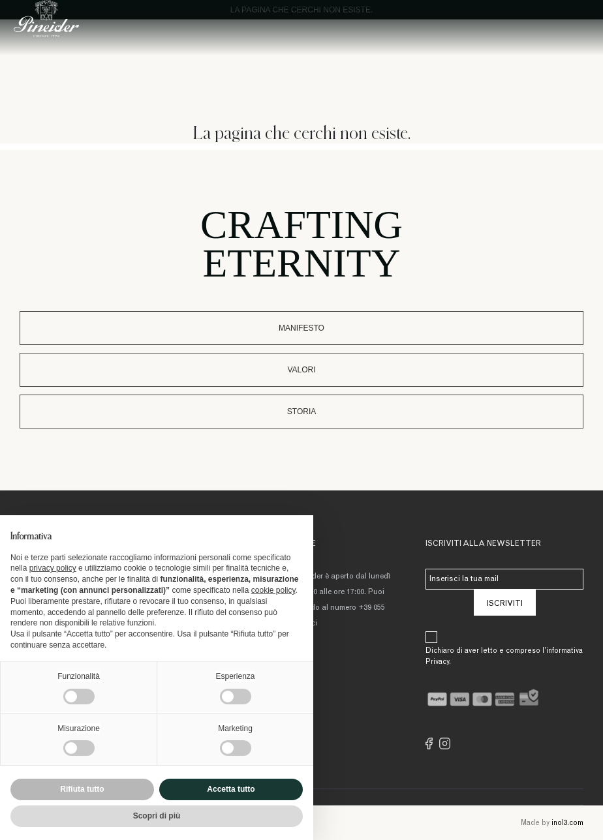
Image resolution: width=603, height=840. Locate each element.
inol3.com (567, 823)
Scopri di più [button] (157, 815)
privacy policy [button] (52, 568)
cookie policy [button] (273, 590)
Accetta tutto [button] (231, 789)
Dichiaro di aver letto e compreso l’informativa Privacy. (504, 657)
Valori (301, 369)
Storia (301, 411)
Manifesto (301, 328)
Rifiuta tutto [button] (82, 789)
